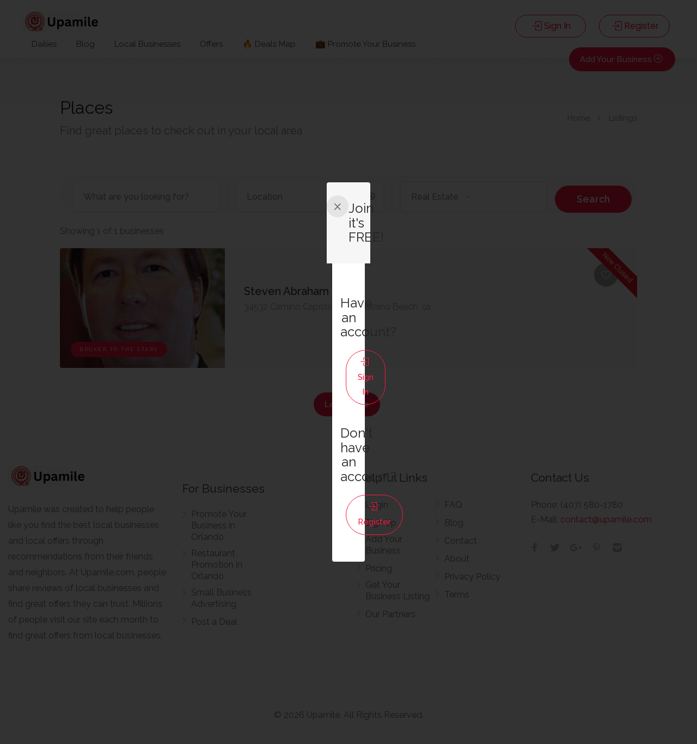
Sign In (346, 380)
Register (347, 441)
